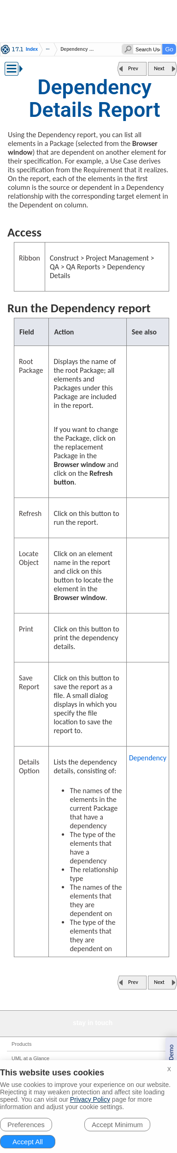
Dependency (147, 757)
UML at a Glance (30, 1058)
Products (21, 1044)
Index (32, 49)
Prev (133, 68)
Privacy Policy (90, 1099)
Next (159, 68)
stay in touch (92, 1022)
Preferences (26, 1125)
